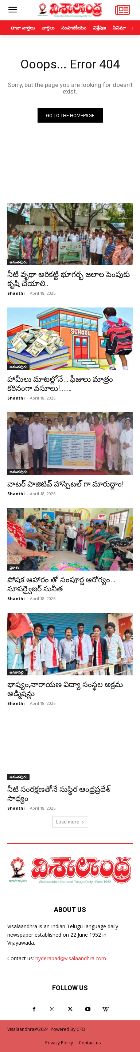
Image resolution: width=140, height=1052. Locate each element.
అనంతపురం (18, 262)
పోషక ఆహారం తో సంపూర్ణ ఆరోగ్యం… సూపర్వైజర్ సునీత (61, 584)
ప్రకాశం (14, 567)
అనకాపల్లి (16, 672)
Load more (70, 822)
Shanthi (16, 293)
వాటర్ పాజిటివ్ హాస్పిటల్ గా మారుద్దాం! (65, 484)
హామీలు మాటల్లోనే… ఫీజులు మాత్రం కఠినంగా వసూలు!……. (60, 384)
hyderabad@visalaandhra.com (70, 958)
